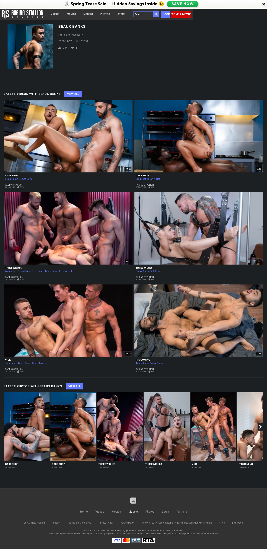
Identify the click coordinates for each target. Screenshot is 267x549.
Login (166, 14)
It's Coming (143, 359)
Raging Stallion (14, 185)
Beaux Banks (11, 179)
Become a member (181, 14)
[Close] (263, 4)
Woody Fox (11, 271)
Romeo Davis (25, 179)
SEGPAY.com (161, 533)
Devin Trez (155, 179)
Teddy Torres (37, 271)
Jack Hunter (11, 363)
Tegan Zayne (24, 271)
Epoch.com (65, 533)
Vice (8, 359)
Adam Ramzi (142, 363)
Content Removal (210, 533)
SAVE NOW (183, 4)
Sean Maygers (39, 363)
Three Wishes (13, 267)
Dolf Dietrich (156, 271)
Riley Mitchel (65, 271)
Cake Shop (11, 175)
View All (73, 94)
